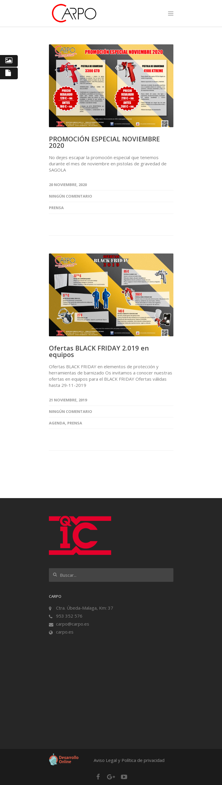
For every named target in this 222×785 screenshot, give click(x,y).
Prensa (56, 207)
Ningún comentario (70, 196)
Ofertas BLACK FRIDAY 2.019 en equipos (99, 351)
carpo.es (65, 632)
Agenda (57, 423)
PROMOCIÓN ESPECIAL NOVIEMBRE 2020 (104, 142)
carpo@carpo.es (72, 624)
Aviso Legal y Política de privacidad (129, 760)
